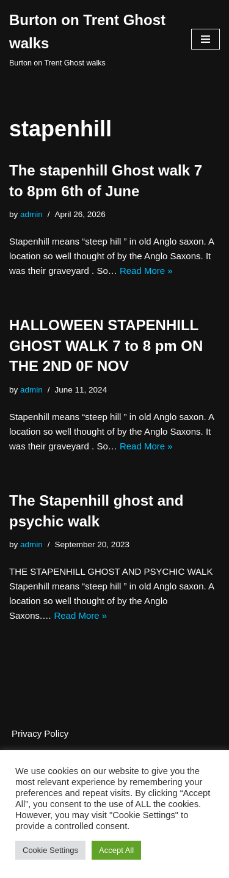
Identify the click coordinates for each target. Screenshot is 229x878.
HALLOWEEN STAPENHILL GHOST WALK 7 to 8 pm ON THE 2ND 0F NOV (106, 345)
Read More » (146, 270)
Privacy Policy (40, 733)
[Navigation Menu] (205, 39)
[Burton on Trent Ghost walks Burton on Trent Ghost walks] (91, 39)
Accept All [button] (116, 850)
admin (31, 214)
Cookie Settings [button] (50, 850)
